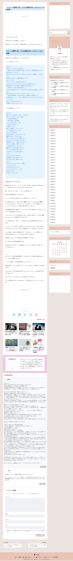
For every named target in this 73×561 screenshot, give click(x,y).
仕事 (23, 557)
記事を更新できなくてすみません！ (57, 115)
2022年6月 (52, 130)
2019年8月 (52, 215)
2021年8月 (52, 149)
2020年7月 (52, 185)
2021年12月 (53, 138)
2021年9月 (52, 146)
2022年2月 (52, 132)
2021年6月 (52, 154)
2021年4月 (52, 160)
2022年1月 (52, 135)
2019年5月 (52, 223)
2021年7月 (52, 152)
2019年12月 (53, 204)
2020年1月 (52, 201)
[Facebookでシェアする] (19, 315)
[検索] (68, 32)
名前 (6, 514)
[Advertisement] (25, 26)
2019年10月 (53, 210)
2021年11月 (53, 141)
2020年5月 (52, 190)
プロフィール (53, 266)
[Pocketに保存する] (36, 315)
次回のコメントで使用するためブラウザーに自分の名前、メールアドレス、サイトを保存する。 (26, 531)
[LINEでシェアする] (30, 315)
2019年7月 (52, 218)
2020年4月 (52, 193)
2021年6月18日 (9, 381)
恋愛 (44, 319)
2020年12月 (53, 171)
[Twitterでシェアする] (13, 315)
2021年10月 (53, 143)
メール (7, 519)
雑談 (45, 557)
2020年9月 (52, 179)
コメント (7, 497)
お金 (16, 557)
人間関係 (19, 557)
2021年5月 (52, 157)
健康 (37, 557)
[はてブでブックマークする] (25, 315)
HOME (36, 555)
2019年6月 (52, 221)
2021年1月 (52, 168)
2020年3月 (52, 196)
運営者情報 (52, 269)
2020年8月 (52, 182)
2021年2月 (52, 165)
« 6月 (51, 257)
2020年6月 (52, 188)
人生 (34, 557)
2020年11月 (53, 174)
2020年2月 (52, 199)
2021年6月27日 (10, 472)
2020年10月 (53, 177)
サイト (7, 525)
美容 (29, 557)
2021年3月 (52, 163)
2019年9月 (52, 212)
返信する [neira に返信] (42, 484)
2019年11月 (53, 207)
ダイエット (41, 557)
